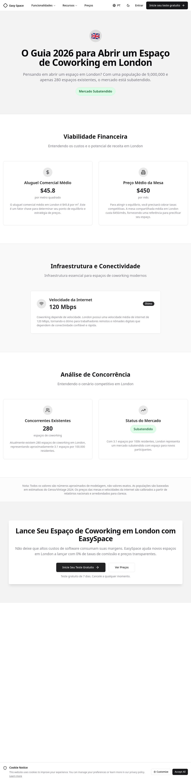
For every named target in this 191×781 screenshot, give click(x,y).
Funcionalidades (43, 5)
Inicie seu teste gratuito (167, 5)
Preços (88, 5)
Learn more (15, 776)
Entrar (139, 5)
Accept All (180, 771)
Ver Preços (122, 569)
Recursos (70, 5)
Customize (161, 771)
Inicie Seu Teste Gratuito (80, 569)
